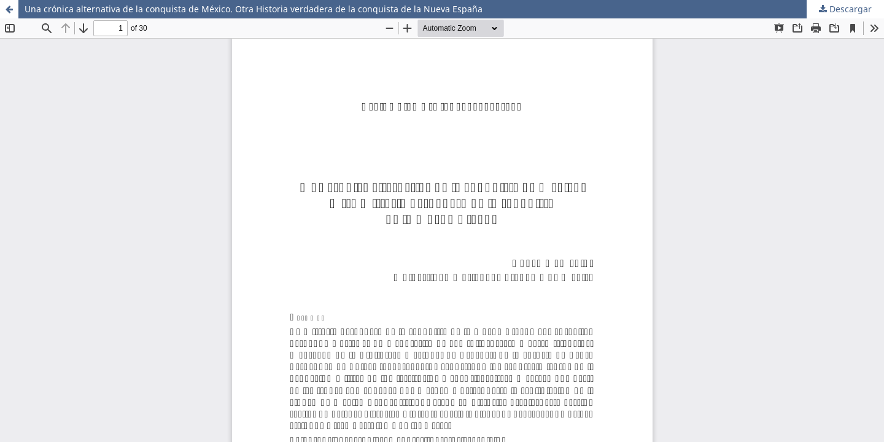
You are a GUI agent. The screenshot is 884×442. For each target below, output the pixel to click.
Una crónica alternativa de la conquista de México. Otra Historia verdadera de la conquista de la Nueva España (254, 9)
